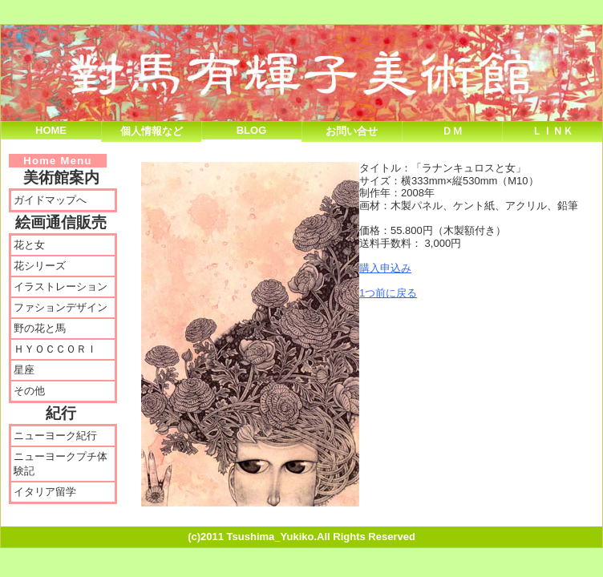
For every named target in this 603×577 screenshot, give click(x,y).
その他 (29, 391)
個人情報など (151, 131)
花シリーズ (40, 266)
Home (51, 130)
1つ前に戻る (388, 293)
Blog (252, 130)
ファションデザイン (60, 307)
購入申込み (385, 268)
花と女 (29, 245)
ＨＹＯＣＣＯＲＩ (55, 349)
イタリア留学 (45, 492)
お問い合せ (352, 131)
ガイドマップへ (50, 200)
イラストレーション (60, 286)
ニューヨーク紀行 (55, 436)
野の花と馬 (40, 328)
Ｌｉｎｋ (552, 131)
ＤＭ (452, 131)
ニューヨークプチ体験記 (60, 463)
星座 (24, 370)
